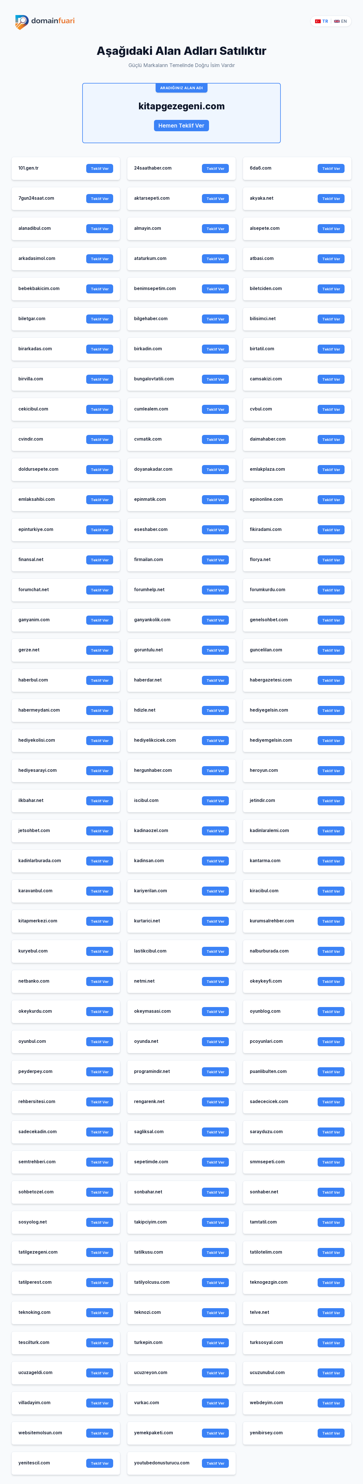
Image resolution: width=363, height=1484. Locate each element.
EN (340, 21)
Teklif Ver (100, 168)
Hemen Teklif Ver (181, 125)
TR (321, 21)
